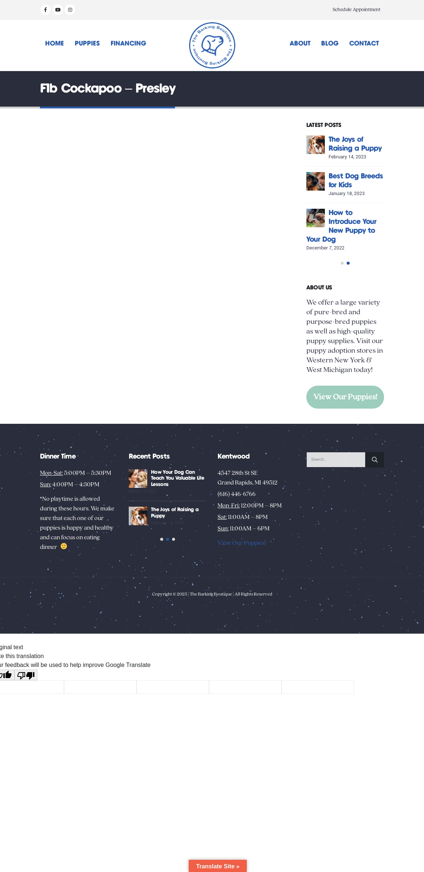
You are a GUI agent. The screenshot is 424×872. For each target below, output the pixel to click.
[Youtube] (58, 9)
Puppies (87, 43)
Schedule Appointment (356, 9)
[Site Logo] (212, 45)
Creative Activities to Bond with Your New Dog (175, 515)
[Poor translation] (25, 726)
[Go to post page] (315, 144)
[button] (342, 299)
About (300, 43)
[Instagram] (70, 9)
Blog (330, 43)
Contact (364, 43)
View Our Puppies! (345, 434)
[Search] (375, 496)
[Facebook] (45, 9)
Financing (128, 43)
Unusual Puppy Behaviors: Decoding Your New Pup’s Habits (176, 552)
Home (54, 43)
